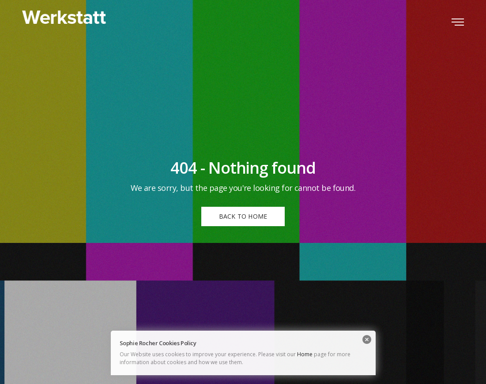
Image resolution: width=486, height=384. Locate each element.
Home (305, 354)
